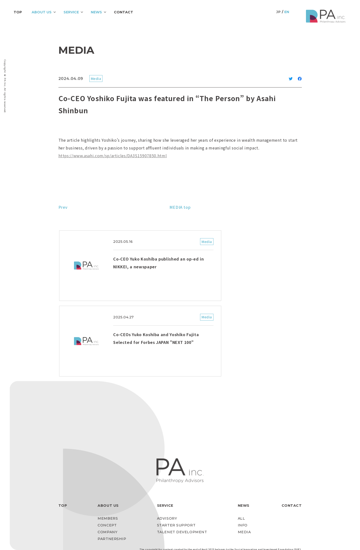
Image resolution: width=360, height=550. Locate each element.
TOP (18, 12)
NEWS (96, 12)
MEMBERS (108, 447)
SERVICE (71, 12)
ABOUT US (42, 12)
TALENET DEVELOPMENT (182, 461)
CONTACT (123, 12)
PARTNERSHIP (112, 467)
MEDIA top (180, 207)
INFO (243, 454)
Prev (63, 207)
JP (278, 12)
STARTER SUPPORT (176, 454)
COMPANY (107, 461)
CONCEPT (107, 454)
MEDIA (244, 461)
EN (286, 12)
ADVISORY (167, 447)
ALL (241, 447)
